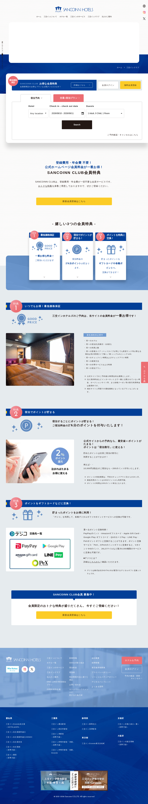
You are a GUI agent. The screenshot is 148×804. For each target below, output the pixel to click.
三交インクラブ (53, 672)
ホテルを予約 (132, 660)
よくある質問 (97, 687)
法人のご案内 (52, 677)
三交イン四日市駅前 (59, 729)
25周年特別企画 (54, 689)
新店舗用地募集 (98, 668)
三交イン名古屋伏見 (14, 742)
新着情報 (73, 658)
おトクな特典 (45, 186)
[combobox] (38, 113)
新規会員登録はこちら (74, 201)
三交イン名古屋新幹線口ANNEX (19, 737)
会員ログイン (108, 85)
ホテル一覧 (52, 663)
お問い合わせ (75, 685)
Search (77, 125)
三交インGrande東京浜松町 (93, 743)
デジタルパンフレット (101, 682)
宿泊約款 (73, 668)
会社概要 (95, 658)
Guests (90, 106)
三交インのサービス (55, 668)
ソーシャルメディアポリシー (104, 677)
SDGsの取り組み (76, 663)
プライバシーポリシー (101, 672)
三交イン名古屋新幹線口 (16, 732)
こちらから (95, 562)
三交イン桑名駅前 (58, 724)
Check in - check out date (64, 106)
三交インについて (54, 658)
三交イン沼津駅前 (89, 729)
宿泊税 (72, 672)
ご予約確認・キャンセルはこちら (122, 135)
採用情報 (95, 663)
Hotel (31, 106)
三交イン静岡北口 (89, 724)
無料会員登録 (130, 85)
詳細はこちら (79, 85)
